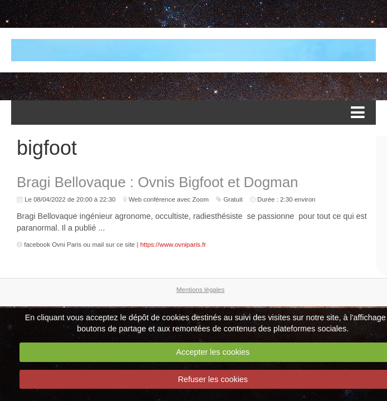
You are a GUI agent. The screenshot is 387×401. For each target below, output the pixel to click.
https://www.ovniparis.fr (173, 244)
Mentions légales (200, 289)
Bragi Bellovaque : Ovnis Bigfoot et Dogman (157, 182)
